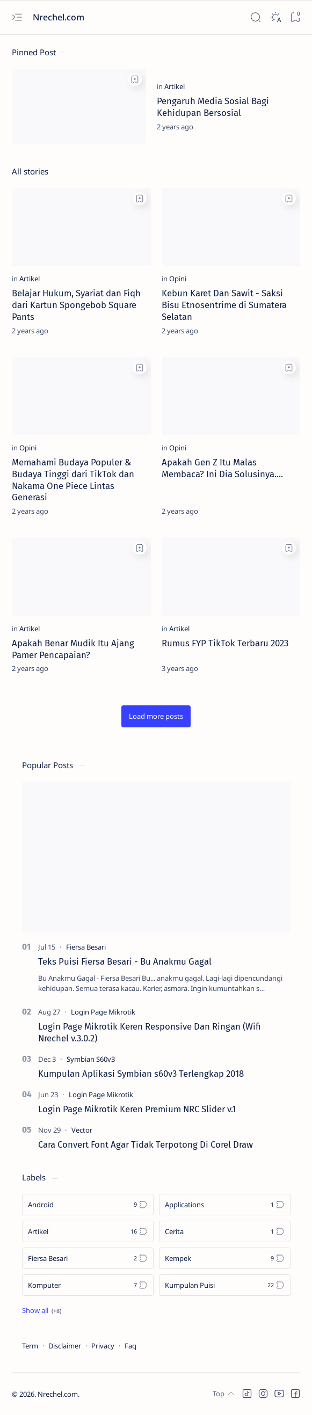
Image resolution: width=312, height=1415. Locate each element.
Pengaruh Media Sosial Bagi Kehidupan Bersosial (213, 107)
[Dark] (275, 17)
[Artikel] (174, 86)
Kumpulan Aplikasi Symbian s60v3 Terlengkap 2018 (141, 1073)
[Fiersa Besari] (86, 947)
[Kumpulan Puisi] (225, 1285)
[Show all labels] (41, 1310)
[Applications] (225, 1204)
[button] (156, 716)
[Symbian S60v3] (91, 1059)
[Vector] (81, 1130)
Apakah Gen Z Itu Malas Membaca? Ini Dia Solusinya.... (222, 468)
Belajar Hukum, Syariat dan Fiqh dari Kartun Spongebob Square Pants (76, 305)
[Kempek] (225, 1258)
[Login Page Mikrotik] (103, 1012)
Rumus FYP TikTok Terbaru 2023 (225, 643)
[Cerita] (225, 1231)
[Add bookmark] (134, 79)
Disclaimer (64, 1346)
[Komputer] (88, 1285)
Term (30, 1346)
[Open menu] (17, 17)
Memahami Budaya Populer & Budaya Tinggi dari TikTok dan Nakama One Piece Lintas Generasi (73, 479)
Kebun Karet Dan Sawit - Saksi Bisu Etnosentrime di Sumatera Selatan (224, 305)
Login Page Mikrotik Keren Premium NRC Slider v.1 (137, 1109)
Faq (130, 1346)
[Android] (88, 1204)
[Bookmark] (295, 17)
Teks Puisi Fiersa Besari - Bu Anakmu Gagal (125, 961)
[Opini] (177, 279)
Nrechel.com (58, 1394)
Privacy (102, 1346)
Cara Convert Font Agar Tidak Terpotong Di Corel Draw (145, 1144)
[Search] (255, 17)
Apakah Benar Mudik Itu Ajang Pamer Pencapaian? (73, 649)
